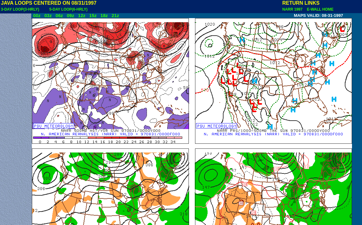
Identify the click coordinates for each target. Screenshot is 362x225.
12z (82, 15)
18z (104, 15)
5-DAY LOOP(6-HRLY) (68, 9)
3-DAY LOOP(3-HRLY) (20, 9)
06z (59, 15)
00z (37, 15)
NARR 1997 (293, 9)
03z (48, 15)
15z (93, 15)
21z (115, 15)
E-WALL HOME (319, 9)
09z (71, 15)
